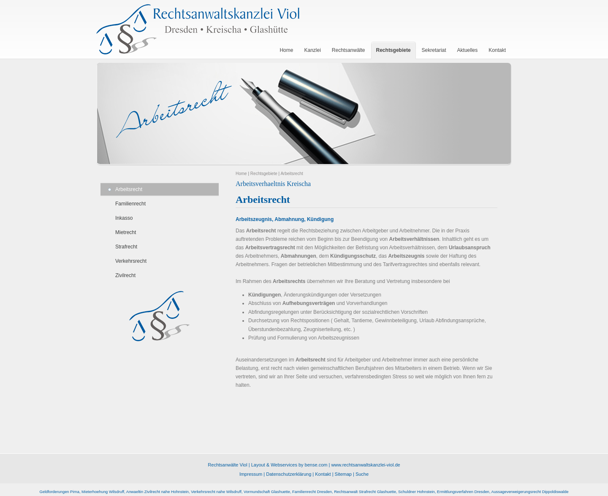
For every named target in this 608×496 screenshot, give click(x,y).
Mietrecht (125, 232)
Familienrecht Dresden (312, 492)
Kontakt (323, 474)
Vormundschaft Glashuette (267, 492)
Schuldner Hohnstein (416, 492)
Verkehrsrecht (131, 261)
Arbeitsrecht (128, 189)
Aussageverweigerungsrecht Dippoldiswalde (529, 492)
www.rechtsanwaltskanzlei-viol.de (365, 464)
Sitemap (343, 474)
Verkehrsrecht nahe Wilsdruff (216, 492)
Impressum (250, 474)
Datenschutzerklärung (288, 474)
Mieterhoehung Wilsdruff (102, 492)
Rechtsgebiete (263, 173)
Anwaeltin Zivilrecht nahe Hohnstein (157, 492)
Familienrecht (130, 204)
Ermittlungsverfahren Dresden (463, 492)
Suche (362, 474)
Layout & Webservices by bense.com (289, 464)
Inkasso (124, 218)
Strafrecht (126, 247)
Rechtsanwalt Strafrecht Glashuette (365, 492)
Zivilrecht (125, 275)
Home (241, 173)
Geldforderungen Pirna (59, 492)
